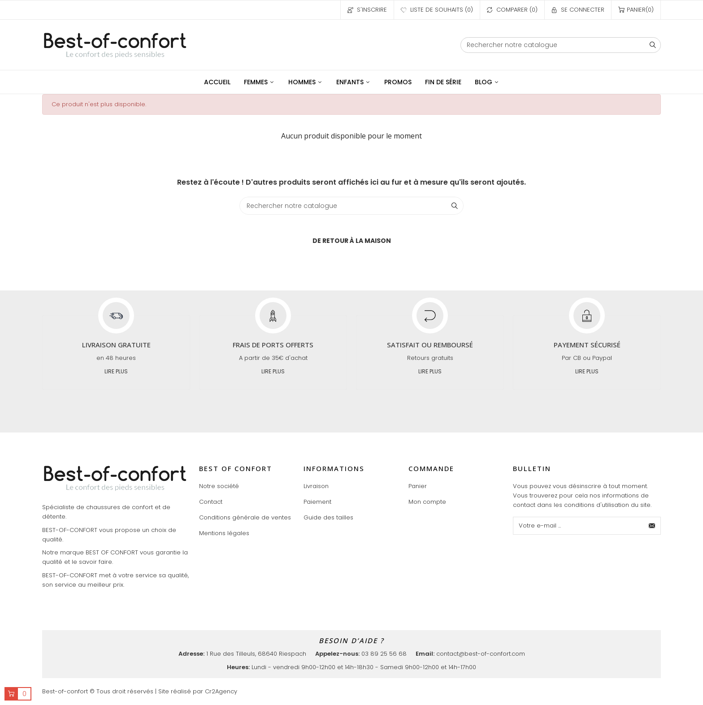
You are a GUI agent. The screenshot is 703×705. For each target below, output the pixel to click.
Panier (417, 486)
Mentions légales (224, 533)
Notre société (219, 486)
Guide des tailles (328, 517)
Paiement (317, 501)
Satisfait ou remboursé (430, 344)
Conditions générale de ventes (245, 517)
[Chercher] (560, 45)
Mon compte (427, 501)
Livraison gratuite (116, 344)
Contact (210, 501)
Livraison (316, 486)
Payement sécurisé (587, 344)
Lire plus (116, 371)
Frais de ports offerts (273, 344)
